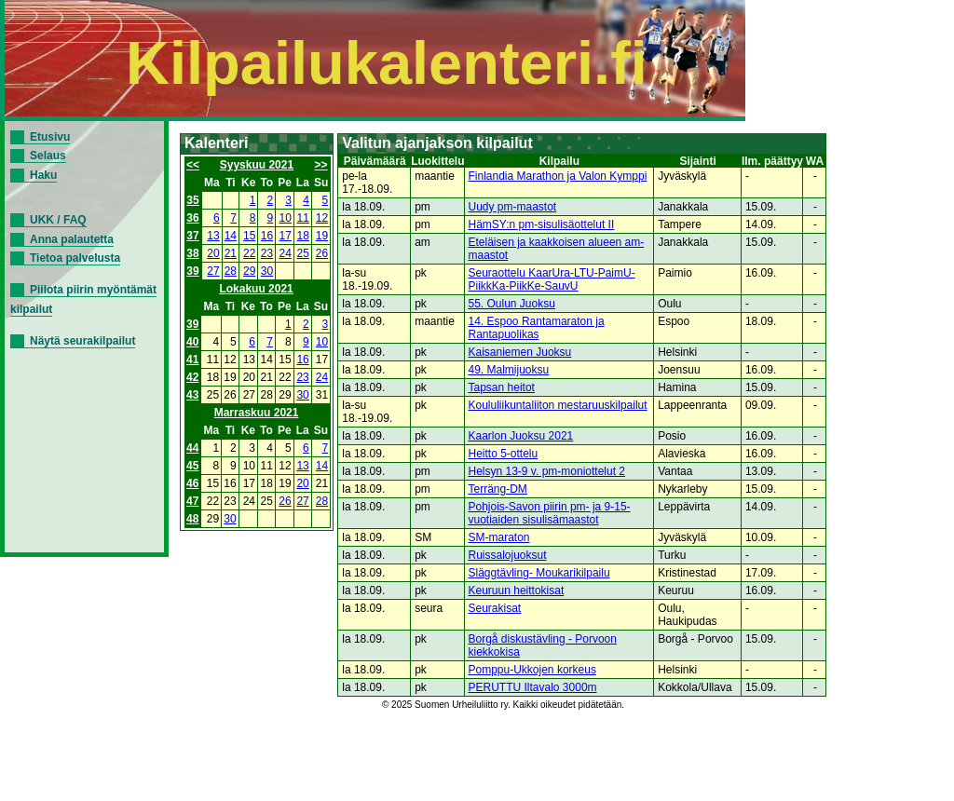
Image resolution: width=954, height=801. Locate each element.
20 (213, 253)
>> (321, 164)
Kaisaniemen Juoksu (520, 352)
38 (192, 253)
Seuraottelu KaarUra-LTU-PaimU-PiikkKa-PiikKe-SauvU (552, 279)
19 (322, 235)
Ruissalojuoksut (508, 555)
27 (213, 271)
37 (192, 235)
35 (192, 200)
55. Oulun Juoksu (512, 303)
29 (249, 271)
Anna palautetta (72, 239)
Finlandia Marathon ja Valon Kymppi (558, 176)
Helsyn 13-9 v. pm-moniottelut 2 (547, 471)
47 (192, 501)
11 (303, 217)
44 (192, 448)
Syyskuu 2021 (256, 164)
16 (267, 235)
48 (192, 518)
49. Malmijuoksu (509, 369)
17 (285, 235)
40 (192, 341)
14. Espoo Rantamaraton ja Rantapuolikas (537, 328)
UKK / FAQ (58, 219)
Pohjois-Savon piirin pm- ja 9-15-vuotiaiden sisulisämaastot (550, 513)
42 (192, 377)
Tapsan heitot (502, 387)
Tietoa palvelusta (75, 258)
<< (192, 164)
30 (267, 271)
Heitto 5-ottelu (503, 453)
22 (249, 253)
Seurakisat (495, 608)
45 (192, 465)
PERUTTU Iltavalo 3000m (533, 687)
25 (303, 253)
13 (213, 235)
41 (192, 359)
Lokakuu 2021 (256, 288)
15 (249, 235)
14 (231, 235)
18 (303, 235)
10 (285, 217)
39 (192, 271)
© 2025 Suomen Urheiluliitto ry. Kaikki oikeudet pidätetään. (503, 704)
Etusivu (50, 136)
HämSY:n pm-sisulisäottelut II (542, 224)
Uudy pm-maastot (513, 206)
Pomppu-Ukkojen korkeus (532, 669)
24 (285, 253)
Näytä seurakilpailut (82, 340)
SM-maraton (499, 537)
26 (322, 253)
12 (322, 217)
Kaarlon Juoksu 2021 (521, 435)
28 (231, 271)
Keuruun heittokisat (517, 590)
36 (192, 217)
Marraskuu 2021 (256, 412)
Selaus (48, 155)
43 (192, 394)
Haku (43, 175)
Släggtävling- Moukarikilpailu (539, 572)
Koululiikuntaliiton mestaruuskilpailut (558, 405)
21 (231, 253)
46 (192, 483)
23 (267, 253)
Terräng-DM (498, 489)
